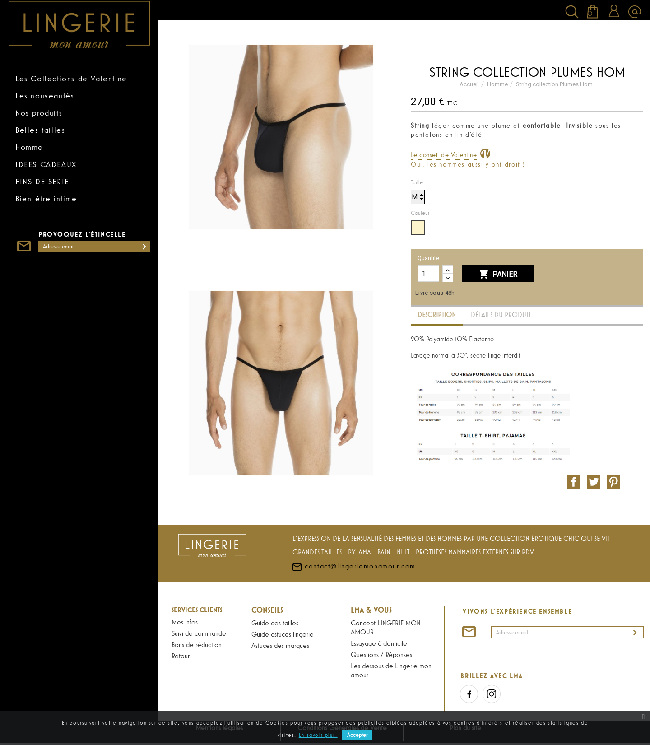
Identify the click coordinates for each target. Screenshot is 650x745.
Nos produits (38, 112)
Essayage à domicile (379, 643)
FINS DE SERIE (42, 181)
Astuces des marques (280, 645)
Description (437, 314)
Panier (497, 274)
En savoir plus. (318, 735)
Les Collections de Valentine (71, 78)
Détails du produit (501, 314)
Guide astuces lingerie (282, 634)
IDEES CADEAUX (46, 164)
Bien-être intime (46, 198)
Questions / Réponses (381, 654)
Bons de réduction (197, 644)
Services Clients (197, 609)
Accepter (357, 735)
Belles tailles (40, 130)
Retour (181, 656)
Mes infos (185, 622)
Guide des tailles (274, 623)
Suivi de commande (199, 633)
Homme (29, 147)
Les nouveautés (44, 95)
